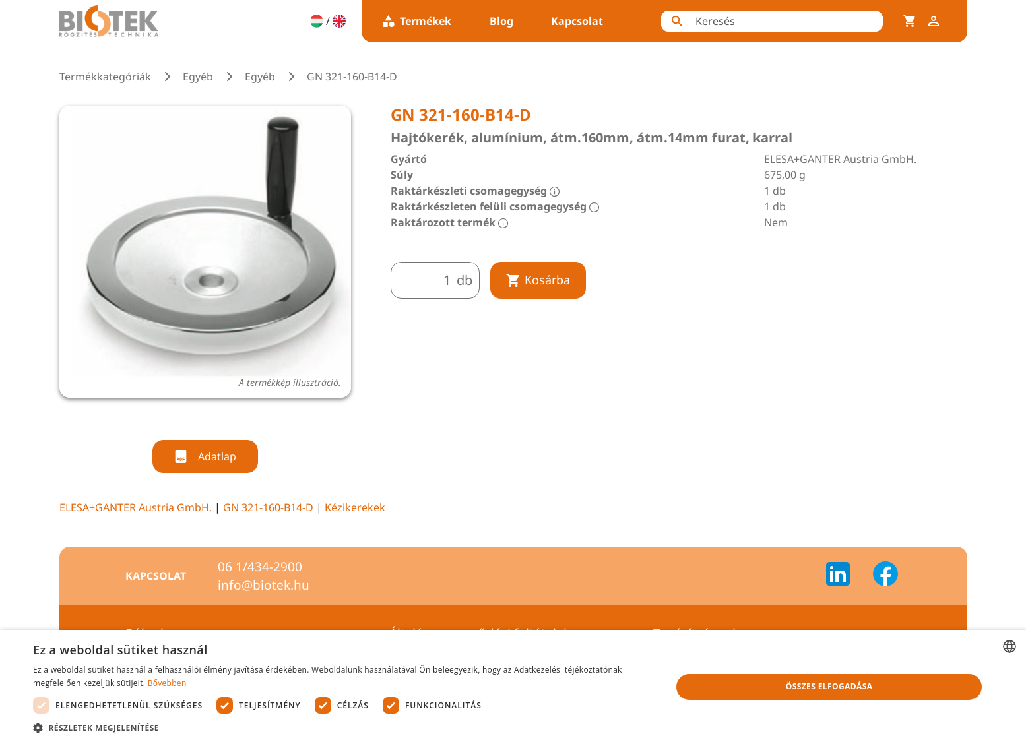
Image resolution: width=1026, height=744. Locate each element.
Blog (501, 21)
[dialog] (513, 687)
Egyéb (198, 76)
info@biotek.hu (263, 585)
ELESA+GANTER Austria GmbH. (135, 507)
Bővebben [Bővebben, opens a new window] (167, 683)
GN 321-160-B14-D (268, 507)
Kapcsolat (577, 21)
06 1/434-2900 (260, 566)
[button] (343, 727)
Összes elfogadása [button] (829, 686)
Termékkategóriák (105, 76)
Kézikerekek (355, 507)
